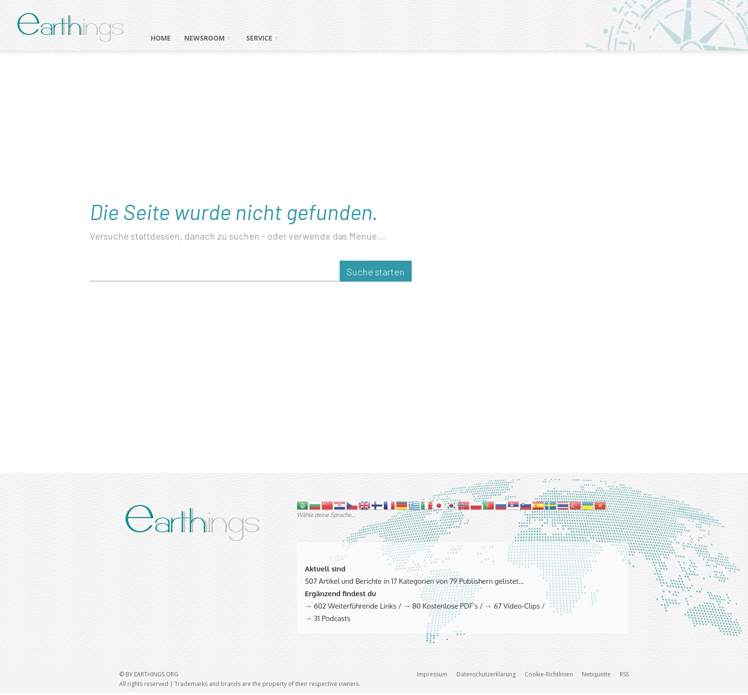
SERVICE (261, 37)
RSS (624, 677)
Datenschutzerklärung (486, 677)
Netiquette (596, 677)
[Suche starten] (376, 273)
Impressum (432, 677)
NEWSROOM (206, 37)
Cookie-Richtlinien (549, 677)
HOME (161, 37)
